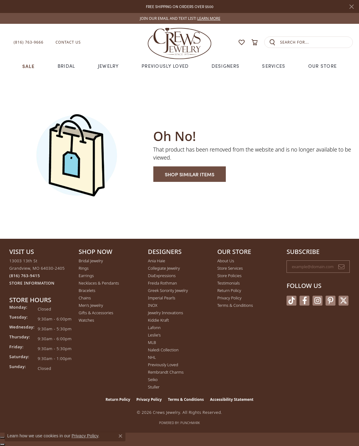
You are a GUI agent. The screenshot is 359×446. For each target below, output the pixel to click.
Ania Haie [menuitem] (156, 261)
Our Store (322, 66)
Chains (85, 298)
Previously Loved (165, 66)
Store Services (230, 268)
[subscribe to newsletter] (341, 266)
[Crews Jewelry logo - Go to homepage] (179, 42)
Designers (226, 66)
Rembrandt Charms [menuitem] (166, 372)
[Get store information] (32, 283)
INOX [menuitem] (152, 305)
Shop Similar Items (189, 174)
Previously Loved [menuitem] (163, 364)
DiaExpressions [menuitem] (162, 275)
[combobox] (316, 42)
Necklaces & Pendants (99, 283)
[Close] (351, 7)
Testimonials (228, 283)
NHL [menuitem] (152, 357)
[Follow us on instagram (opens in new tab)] (317, 301)
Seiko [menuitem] (153, 379)
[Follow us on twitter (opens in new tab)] (343, 301)
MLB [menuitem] (152, 342)
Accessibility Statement (231, 399)
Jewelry (108, 66)
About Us (225, 261)
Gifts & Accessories (96, 312)
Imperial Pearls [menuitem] (161, 298)
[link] (180, 18)
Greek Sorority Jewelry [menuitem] (168, 290)
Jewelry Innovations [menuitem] (165, 312)
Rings (84, 268)
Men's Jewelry (91, 305)
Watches (86, 320)
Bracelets (87, 290)
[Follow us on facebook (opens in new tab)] (304, 301)
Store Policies (229, 275)
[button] (229, 42)
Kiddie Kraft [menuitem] (158, 320)
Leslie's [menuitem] (154, 335)
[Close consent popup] (120, 436)
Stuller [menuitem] (154, 387)
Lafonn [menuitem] (154, 327)
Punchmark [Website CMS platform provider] (190, 423)
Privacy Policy (229, 298)
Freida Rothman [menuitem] (162, 283)
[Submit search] (272, 42)
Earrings (86, 275)
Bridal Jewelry (91, 261)
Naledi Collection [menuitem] (163, 350)
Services (273, 66)
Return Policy (229, 290)
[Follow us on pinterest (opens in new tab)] (330, 301)
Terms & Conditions (235, 305)
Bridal (66, 66)
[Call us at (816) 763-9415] (24, 275)
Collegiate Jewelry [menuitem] (164, 268)
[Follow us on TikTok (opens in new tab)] (291, 301)
